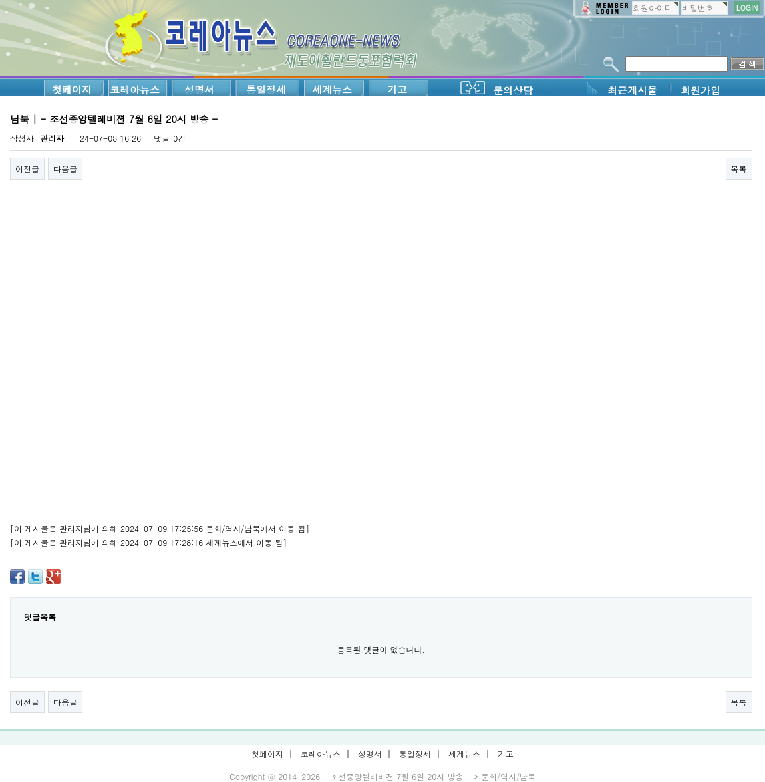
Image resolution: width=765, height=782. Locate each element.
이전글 (27, 168)
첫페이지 (72, 89)
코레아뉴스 (135, 89)
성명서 (199, 89)
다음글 (65, 168)
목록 (739, 168)
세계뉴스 (332, 89)
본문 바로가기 (0, 0)
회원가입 (700, 90)
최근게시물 (632, 90)
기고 (397, 89)
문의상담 (513, 90)
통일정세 (266, 89)
